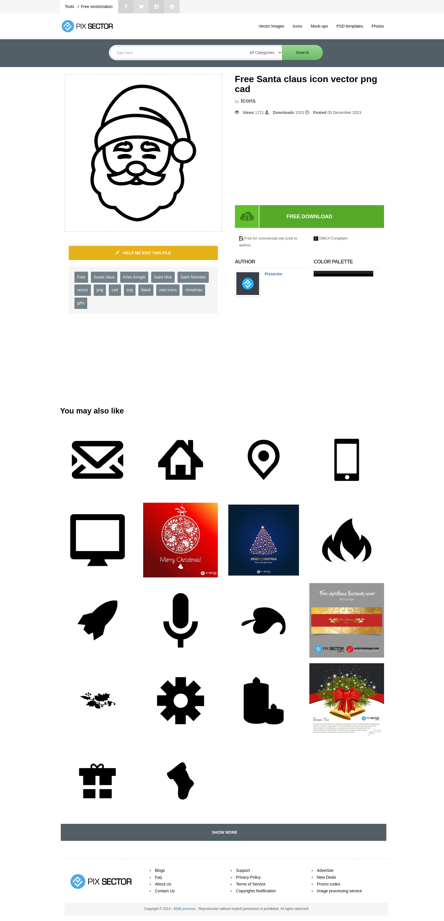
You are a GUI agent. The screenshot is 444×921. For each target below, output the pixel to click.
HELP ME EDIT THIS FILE (143, 253)
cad (115, 290)
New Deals (326, 877)
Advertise (325, 870)
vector (82, 290)
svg (130, 290)
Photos (378, 26)
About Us (163, 884)
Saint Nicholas (193, 277)
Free (81, 277)
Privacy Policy (248, 877)
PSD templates (350, 26)
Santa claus (104, 277)
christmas (193, 290)
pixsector (189, 909)
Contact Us (165, 891)
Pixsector (274, 274)
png (100, 290)
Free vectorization (96, 6)
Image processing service (339, 891)
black (146, 290)
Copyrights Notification (256, 891)
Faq (158, 877)
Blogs (160, 870)
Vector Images (271, 26)
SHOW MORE (223, 832)
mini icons (168, 290)
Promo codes (328, 884)
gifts (81, 303)
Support (243, 870)
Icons (297, 26)
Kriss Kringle (134, 277)
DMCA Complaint (333, 238)
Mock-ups (319, 26)
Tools (70, 6)
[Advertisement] (282, 160)
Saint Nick (163, 277)
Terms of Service (251, 884)
